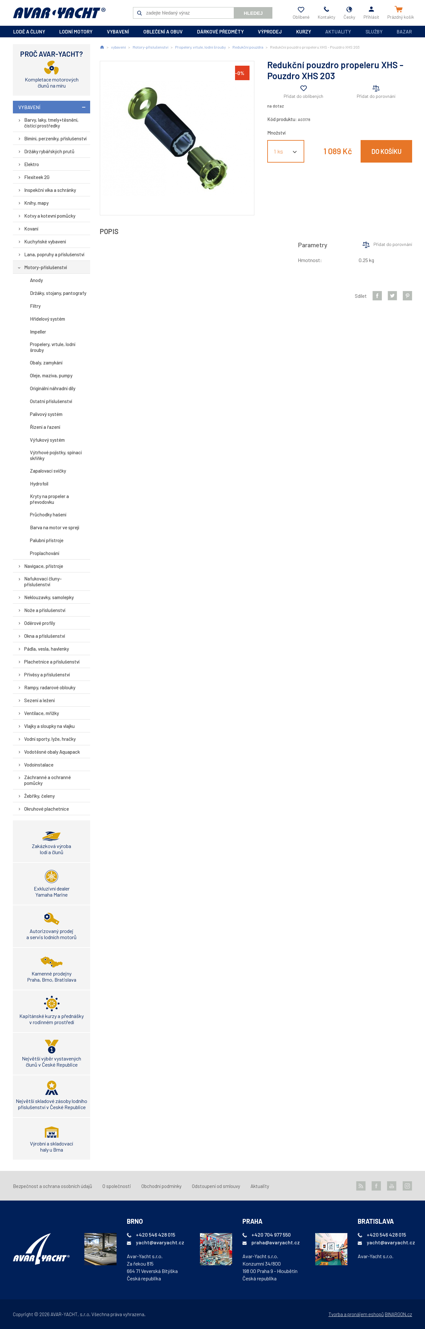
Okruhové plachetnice (46, 809)
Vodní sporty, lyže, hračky (50, 739)
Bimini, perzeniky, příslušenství (55, 138)
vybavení (118, 31)
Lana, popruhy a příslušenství (54, 254)
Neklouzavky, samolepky (49, 597)
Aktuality (338, 31)
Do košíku (386, 151)
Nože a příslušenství (44, 610)
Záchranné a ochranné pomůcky (47, 780)
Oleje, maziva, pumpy (51, 375)
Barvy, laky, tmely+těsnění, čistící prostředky (51, 122)
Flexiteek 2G (37, 177)
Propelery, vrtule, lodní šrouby (52, 347)
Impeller (38, 332)
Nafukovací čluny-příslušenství (43, 581)
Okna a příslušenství (44, 636)
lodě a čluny (29, 31)
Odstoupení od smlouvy (216, 1186)
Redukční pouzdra (247, 47)
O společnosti (116, 1186)
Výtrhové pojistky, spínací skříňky (56, 455)
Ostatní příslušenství (51, 401)
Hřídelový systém (47, 319)
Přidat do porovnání (376, 96)
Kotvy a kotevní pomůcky (49, 216)
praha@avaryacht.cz (275, 1242)
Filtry (35, 306)
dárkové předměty (220, 31)
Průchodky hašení (48, 514)
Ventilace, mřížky (41, 713)
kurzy (303, 31)
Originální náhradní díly (52, 388)
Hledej (253, 13)
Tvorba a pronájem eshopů (356, 1314)
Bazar (404, 31)
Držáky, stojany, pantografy (58, 293)
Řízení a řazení (45, 427)
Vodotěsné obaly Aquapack (52, 752)
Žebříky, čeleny (39, 796)
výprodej (270, 31)
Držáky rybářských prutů (49, 151)
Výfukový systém (47, 440)
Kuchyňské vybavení (45, 241)
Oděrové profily (39, 623)
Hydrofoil (39, 483)
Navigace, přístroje (43, 566)
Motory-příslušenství (45, 267)
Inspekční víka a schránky (50, 190)
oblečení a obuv (163, 31)
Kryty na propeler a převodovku (49, 499)
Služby (373, 31)
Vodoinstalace (38, 765)
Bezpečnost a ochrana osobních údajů (52, 1186)
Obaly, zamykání (46, 362)
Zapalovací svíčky (48, 471)
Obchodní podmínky (161, 1186)
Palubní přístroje (46, 540)
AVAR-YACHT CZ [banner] (59, 12)
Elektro (31, 164)
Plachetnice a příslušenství (52, 661)
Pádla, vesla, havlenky (46, 649)
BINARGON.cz (398, 1314)
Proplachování (44, 553)
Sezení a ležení (39, 700)
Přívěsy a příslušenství (47, 674)
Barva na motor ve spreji (54, 527)
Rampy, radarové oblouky (49, 687)
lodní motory (75, 31)
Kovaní (31, 228)
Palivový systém (46, 414)
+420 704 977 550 (271, 1234)
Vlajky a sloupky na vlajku (49, 726)
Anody (36, 280)
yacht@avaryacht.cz (160, 1242)
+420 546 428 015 (155, 1234)
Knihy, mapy (36, 203)
